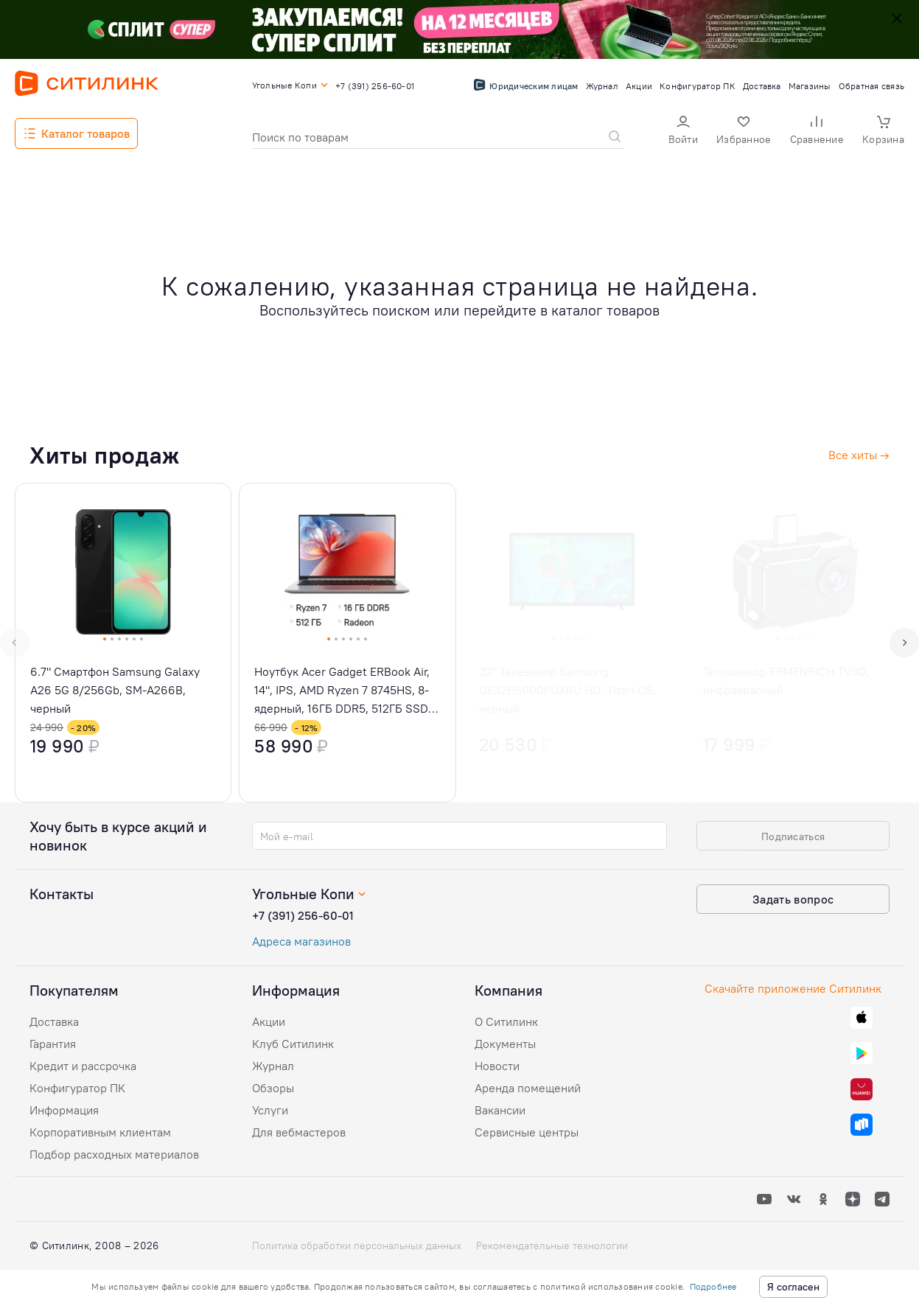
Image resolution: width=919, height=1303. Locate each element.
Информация (64, 1110)
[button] (683, 131)
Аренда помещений (528, 1087)
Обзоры (273, 1087)
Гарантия (52, 1043)
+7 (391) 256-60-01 (303, 915)
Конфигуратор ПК (77, 1087)
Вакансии (500, 1110)
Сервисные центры (527, 1132)
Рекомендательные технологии (552, 1245)
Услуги (270, 1110)
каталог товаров (605, 310)
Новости (497, 1065)
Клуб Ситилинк (293, 1043)
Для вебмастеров (299, 1132)
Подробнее (713, 1286)
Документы (505, 1043)
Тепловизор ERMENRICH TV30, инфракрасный (786, 680)
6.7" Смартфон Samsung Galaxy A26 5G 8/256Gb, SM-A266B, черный (115, 690)
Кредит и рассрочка (82, 1065)
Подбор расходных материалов (114, 1154)
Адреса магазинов (301, 941)
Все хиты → (859, 454)
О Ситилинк (506, 1021)
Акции (268, 1021)
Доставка (54, 1021)
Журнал (273, 1065)
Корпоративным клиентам (100, 1132)
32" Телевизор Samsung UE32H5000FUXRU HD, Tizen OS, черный (567, 690)
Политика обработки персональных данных (356, 1245)
